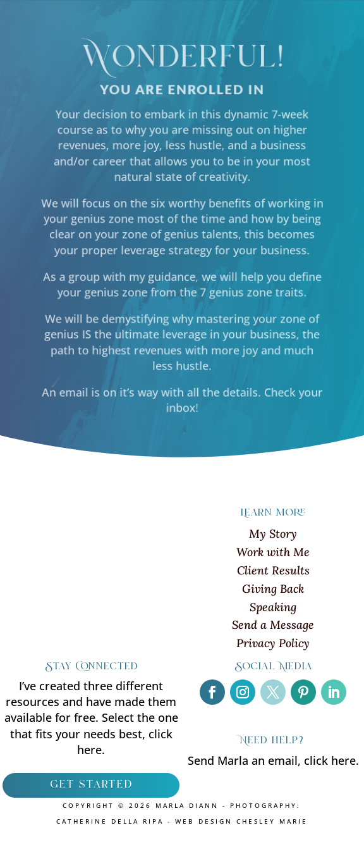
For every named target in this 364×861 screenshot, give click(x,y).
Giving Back (273, 588)
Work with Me (273, 552)
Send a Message (273, 624)
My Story (273, 533)
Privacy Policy (273, 643)
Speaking (273, 607)
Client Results (273, 570)
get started (91, 785)
